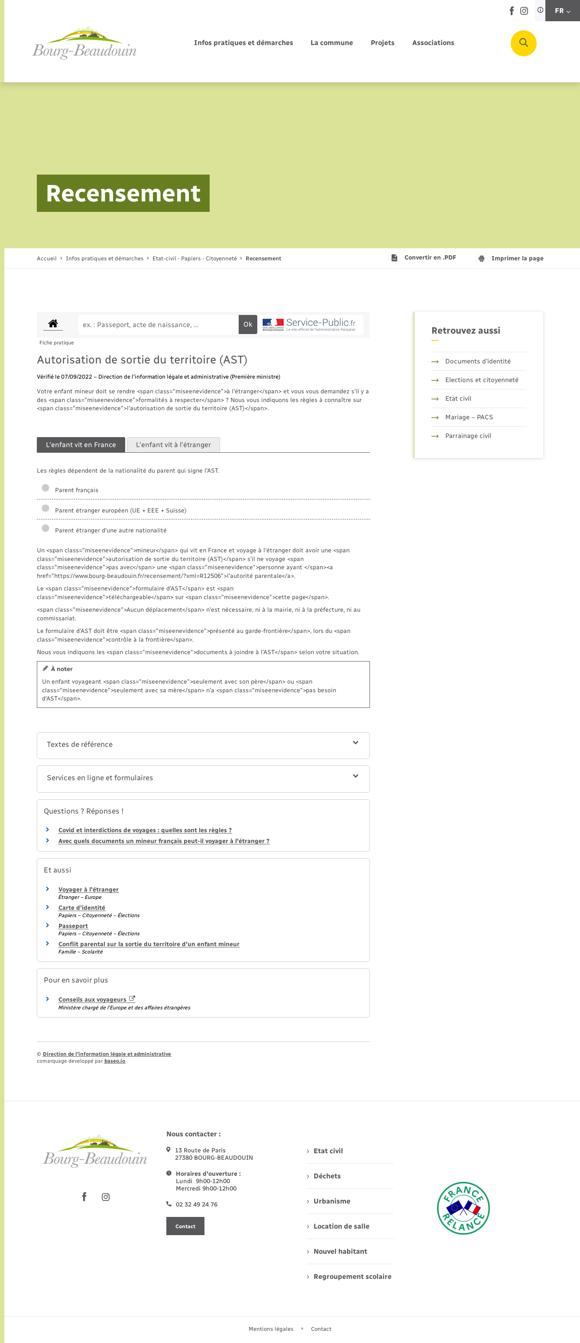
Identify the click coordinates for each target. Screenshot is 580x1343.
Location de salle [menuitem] (338, 1226)
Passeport (73, 926)
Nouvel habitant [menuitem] (337, 1251)
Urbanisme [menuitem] (328, 1201)
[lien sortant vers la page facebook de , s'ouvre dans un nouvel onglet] (512, 13)
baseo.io (114, 1061)
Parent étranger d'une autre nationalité (104, 530)
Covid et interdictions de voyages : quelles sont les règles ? (145, 830)
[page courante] (263, 258)
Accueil (47, 258)
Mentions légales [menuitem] (271, 1329)
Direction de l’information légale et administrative (107, 1054)
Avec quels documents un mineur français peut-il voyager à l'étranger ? (163, 841)
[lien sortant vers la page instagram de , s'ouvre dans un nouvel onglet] (524, 12)
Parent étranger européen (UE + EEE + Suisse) (114, 510)
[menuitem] (243, 43)
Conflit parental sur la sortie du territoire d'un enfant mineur (149, 944)
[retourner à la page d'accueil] (84, 43)
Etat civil (451, 398)
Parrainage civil (461, 436)
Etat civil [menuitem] (325, 1151)
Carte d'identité (81, 908)
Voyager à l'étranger (88, 889)
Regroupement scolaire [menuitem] (349, 1276)
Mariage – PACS (462, 417)
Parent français (69, 490)
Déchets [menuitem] (324, 1176)
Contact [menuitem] (321, 1329)
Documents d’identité (471, 361)
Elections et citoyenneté (474, 380)
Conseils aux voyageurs (97, 999)
